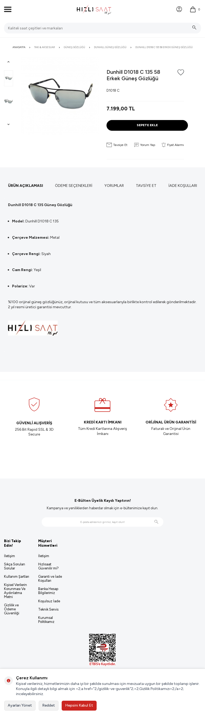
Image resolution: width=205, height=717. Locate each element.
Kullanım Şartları (16, 577)
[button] (9, 62)
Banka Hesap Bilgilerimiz (48, 591)
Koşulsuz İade (49, 601)
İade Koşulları (182, 185)
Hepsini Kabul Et (79, 705)
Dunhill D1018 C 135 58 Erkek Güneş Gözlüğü (164, 47)
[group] (59, 95)
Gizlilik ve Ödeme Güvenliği (11, 609)
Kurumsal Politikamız (46, 620)
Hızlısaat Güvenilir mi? (48, 566)
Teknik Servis (48, 609)
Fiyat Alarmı (173, 145)
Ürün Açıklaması (25, 185)
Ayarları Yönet (20, 705)
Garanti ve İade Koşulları (50, 579)
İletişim (9, 556)
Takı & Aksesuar (44, 47)
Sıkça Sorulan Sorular (14, 566)
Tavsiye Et (117, 145)
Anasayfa (19, 47)
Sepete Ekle (147, 125)
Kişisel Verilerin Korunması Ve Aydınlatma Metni (15, 591)
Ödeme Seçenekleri (73, 185)
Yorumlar (114, 185)
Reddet (48, 705)
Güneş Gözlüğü (74, 47)
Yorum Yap (144, 145)
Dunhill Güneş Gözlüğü (110, 47)
